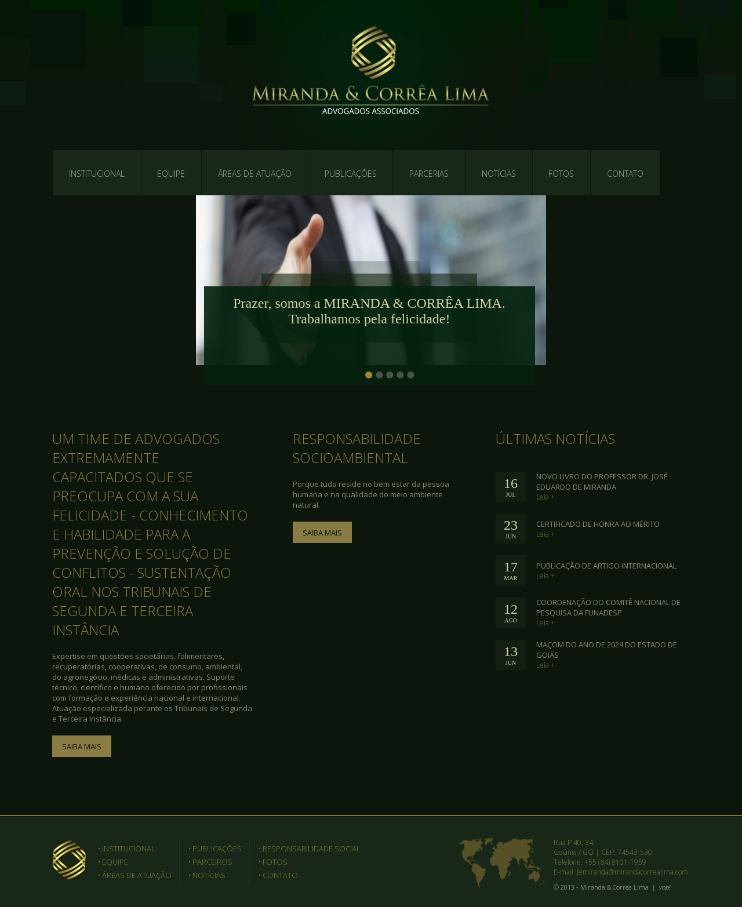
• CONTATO (278, 875)
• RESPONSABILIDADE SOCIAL (310, 848)
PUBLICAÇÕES (351, 173)
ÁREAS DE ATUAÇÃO (255, 173)
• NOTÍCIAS (206, 875)
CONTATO (625, 173)
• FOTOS (273, 862)
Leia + (545, 497)
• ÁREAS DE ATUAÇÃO (135, 875)
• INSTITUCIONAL (126, 848)
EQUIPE (171, 173)
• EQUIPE (113, 862)
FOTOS (561, 173)
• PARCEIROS (210, 862)
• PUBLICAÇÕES (215, 848)
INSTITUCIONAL (97, 173)
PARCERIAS (429, 173)
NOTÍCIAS (499, 173)
